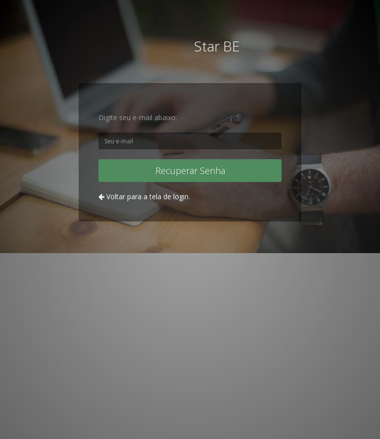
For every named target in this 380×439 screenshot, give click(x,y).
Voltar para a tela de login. (144, 196)
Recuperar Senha (190, 170)
